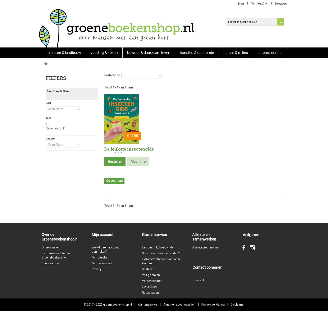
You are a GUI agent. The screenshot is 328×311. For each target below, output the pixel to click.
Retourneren (150, 292)
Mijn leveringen (102, 263)
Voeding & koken (104, 52)
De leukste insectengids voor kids (129, 151)
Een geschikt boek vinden (158, 247)
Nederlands (55, 128)
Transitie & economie (197, 52)
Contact (198, 280)
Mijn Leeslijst (100, 257)
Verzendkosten (152, 281)
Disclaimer (238, 304)
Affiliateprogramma (205, 247)
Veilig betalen (151, 275)
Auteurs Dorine (270, 52)
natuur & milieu (235, 52)
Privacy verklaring (213, 304)
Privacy (96, 269)
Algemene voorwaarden (179, 304)
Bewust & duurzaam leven (148, 52)
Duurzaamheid (51, 263)
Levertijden (149, 286)
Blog (241, 3)
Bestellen (148, 269)
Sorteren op (112, 75)
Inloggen (281, 3)
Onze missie (50, 247)
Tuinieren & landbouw (63, 52)
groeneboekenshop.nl (117, 304)
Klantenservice (147, 304)
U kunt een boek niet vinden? (161, 253)
